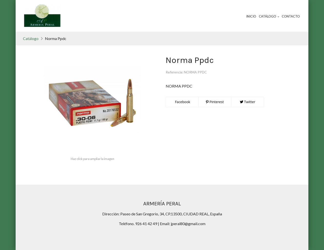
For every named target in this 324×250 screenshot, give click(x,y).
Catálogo (31, 38)
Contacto (291, 16)
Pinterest (215, 102)
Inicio (251, 16)
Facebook (182, 102)
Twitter (247, 102)
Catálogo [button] (269, 16)
